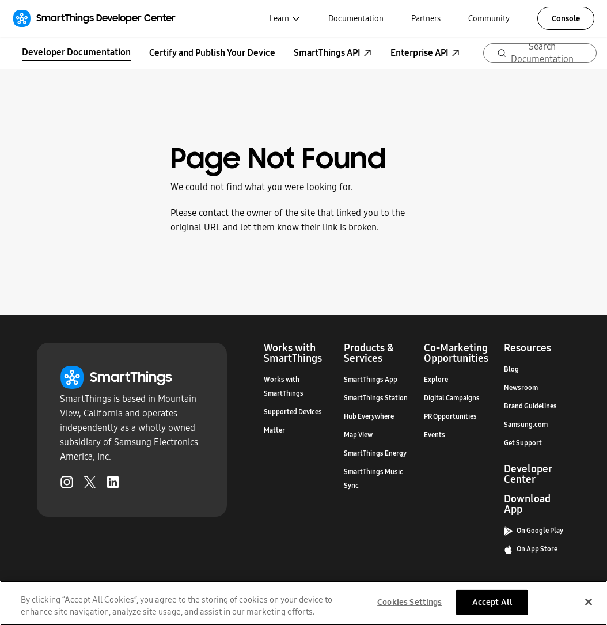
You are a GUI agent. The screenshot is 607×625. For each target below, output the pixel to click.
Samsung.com (526, 425)
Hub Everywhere (369, 416)
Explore (436, 380)
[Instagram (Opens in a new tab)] (67, 484)
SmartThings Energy (375, 453)
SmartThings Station (376, 398)
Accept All (492, 606)
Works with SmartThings (284, 386)
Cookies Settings (409, 606)
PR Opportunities (450, 416)
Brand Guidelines (530, 406)
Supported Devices (293, 412)
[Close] (588, 605)
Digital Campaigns (452, 398)
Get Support (523, 443)
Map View (358, 435)
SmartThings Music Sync (373, 479)
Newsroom (521, 388)
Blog (511, 369)
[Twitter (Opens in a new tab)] (90, 484)
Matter (274, 430)
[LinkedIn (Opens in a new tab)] (113, 484)
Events (434, 435)
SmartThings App (370, 380)
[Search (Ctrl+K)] (540, 53)
